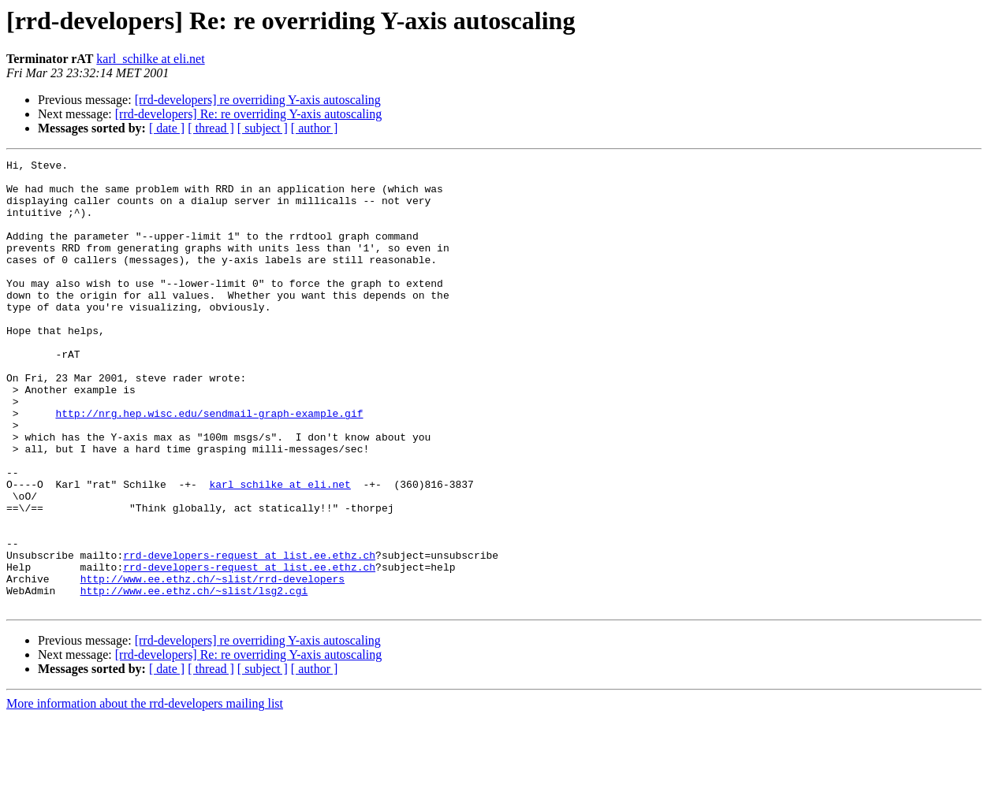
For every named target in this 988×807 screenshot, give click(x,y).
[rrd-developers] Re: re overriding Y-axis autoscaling (248, 114)
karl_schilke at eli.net (150, 58)
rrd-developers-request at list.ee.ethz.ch (249, 635)
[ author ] (314, 128)
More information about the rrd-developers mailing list (144, 793)
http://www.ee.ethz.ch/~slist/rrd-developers (212, 663)
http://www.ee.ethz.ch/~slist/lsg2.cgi (194, 678)
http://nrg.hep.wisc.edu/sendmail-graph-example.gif (209, 465)
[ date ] (167, 128)
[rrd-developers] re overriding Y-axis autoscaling (258, 99)
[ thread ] (211, 128)
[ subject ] (262, 128)
